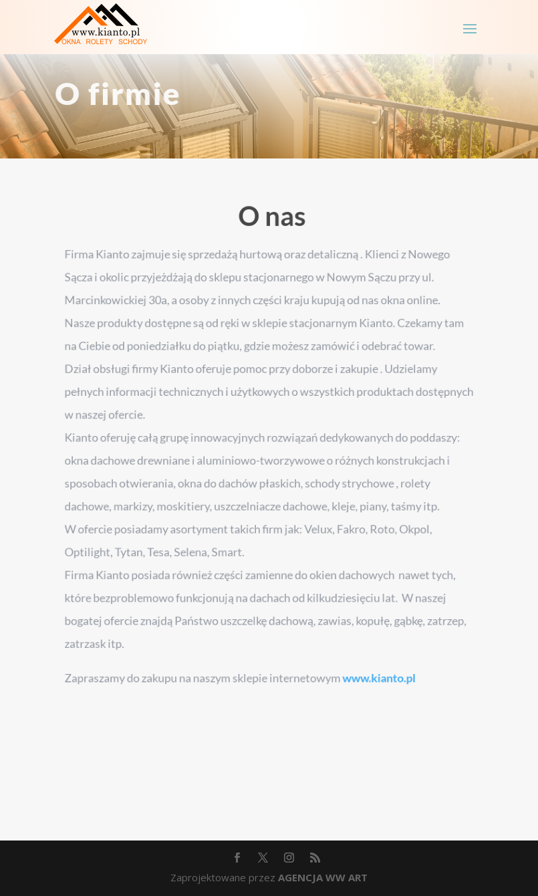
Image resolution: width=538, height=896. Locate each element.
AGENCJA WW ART (323, 877)
